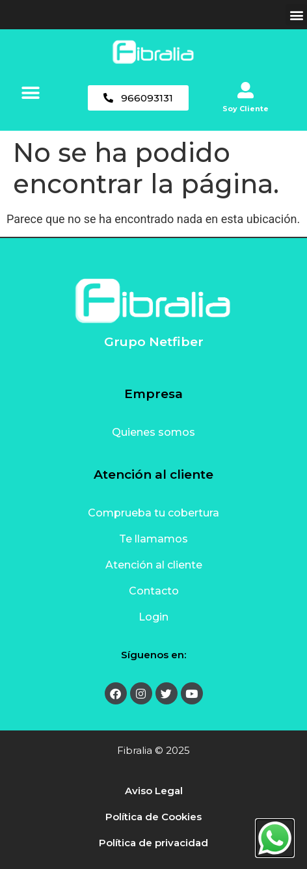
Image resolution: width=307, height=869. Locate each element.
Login (153, 617)
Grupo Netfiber (154, 341)
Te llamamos (153, 539)
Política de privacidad (153, 842)
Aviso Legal (154, 790)
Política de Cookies (153, 816)
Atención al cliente (153, 565)
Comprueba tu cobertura (153, 513)
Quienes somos (153, 432)
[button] (296, 14)
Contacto (154, 591)
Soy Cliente (245, 108)
